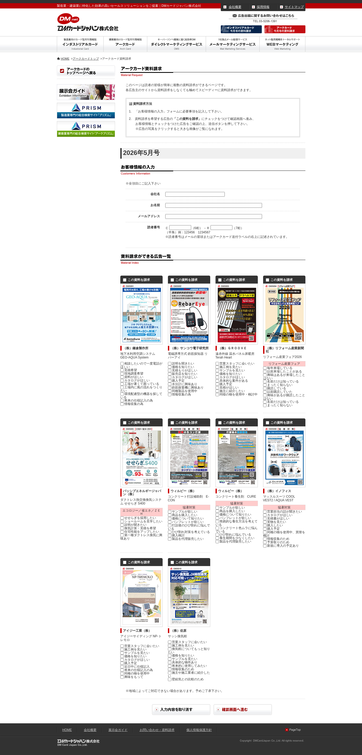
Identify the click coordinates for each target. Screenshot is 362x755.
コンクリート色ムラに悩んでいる (237, 529)
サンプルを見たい (230, 370)
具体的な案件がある (232, 381)
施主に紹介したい (230, 391)
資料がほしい (131, 377)
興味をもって (131, 677)
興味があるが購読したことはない (284, 396)
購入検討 (176, 535)
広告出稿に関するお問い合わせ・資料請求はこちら (263, 15)
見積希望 (128, 370)
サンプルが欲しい (182, 511)
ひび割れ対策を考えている (189, 532)
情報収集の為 (131, 404)
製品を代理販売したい (186, 539)
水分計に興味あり (182, 384)
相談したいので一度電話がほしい (141, 365)
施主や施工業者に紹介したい (189, 674)
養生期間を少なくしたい (235, 538)
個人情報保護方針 (199, 730)
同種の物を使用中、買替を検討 (284, 533)
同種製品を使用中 (182, 391)
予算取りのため (276, 542)
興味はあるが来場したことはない (284, 376)
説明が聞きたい (133, 525)
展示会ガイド (117, 730)
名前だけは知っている (281, 381)
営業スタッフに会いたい (235, 363)
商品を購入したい (182, 515)
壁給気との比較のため (186, 679)
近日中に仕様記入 (135, 666)
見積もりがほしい (182, 370)
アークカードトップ (86, 58)
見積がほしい (227, 387)
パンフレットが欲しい (186, 522)
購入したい (273, 525)
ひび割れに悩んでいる (233, 534)
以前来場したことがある (282, 371)
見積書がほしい (276, 518)
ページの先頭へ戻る (293, 729)
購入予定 (176, 381)
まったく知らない (277, 385)
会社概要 (235, 7)
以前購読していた (277, 392)
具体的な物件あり (182, 662)
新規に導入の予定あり (281, 546)
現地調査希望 (131, 373)
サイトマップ (294, 7)
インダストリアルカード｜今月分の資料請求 (241, 29)
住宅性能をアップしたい (139, 532)
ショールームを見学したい (141, 521)
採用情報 (263, 7)
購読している (274, 388)
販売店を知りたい (182, 374)
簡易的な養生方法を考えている (237, 523)
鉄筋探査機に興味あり (186, 387)
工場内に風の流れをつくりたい (141, 389)
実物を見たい (274, 522)
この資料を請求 (136, 280)
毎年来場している (277, 368)
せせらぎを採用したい (138, 518)
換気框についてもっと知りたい (189, 650)
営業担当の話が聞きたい (282, 511)
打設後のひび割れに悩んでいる (189, 527)
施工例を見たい (229, 367)
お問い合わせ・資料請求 (157, 730)
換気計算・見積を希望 (138, 528)
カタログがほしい (135, 380)
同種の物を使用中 (135, 673)
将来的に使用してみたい (187, 666)
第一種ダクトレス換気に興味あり (141, 536)
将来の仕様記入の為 (136, 400)
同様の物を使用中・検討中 (237, 394)
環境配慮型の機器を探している (141, 395)
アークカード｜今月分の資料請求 (284, 29)
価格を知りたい (181, 367)
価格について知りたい (186, 518)
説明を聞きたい (181, 363)
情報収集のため (276, 539)
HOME (65, 58)
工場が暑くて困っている (139, 384)
